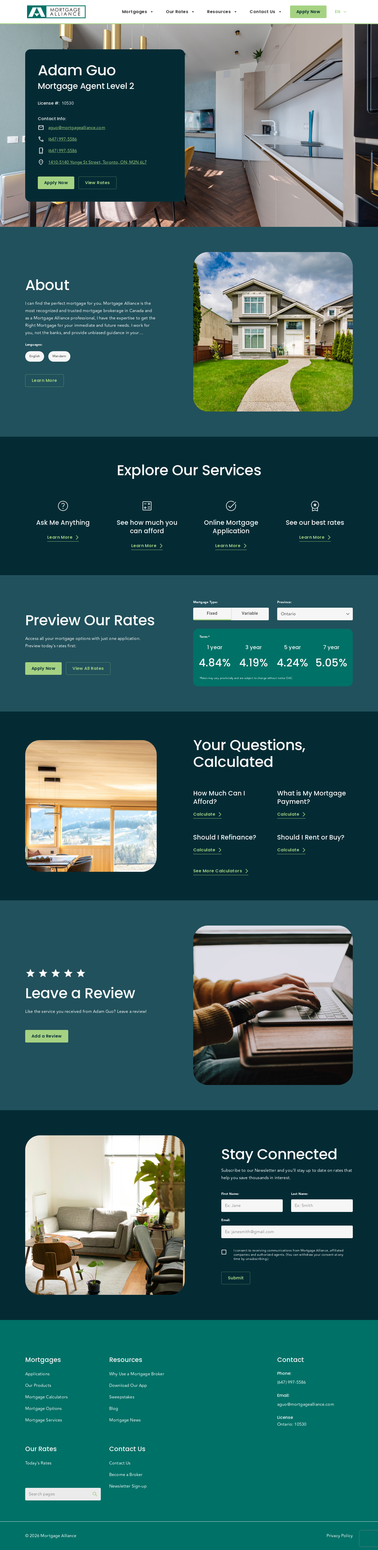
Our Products (38, 1385)
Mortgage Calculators (46, 1397)
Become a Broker (126, 1475)
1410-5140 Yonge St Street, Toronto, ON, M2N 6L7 (97, 162)
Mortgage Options (43, 1408)
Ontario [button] (288, 614)
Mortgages (138, 12)
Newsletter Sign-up (128, 1486)
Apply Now (308, 12)
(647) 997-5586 (62, 139)
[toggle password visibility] (95, 1494)
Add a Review (46, 1036)
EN (341, 12)
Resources (222, 12)
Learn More (44, 381)
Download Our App (128, 1385)
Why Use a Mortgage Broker (136, 1374)
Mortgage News (125, 1420)
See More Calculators (220, 871)
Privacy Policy (340, 1536)
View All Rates (88, 668)
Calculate (207, 814)
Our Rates (180, 12)
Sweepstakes (121, 1397)
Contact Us (265, 12)
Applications (37, 1374)
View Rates (97, 183)
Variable (250, 613)
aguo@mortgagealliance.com (76, 128)
